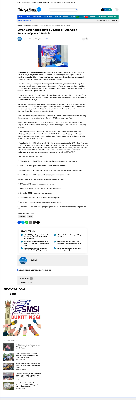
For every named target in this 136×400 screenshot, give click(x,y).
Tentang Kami (26, 2)
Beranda (19, 25)
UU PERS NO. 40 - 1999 (69, 2)
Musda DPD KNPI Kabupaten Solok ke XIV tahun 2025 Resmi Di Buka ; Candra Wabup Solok (36, 243)
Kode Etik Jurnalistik (57, 2)
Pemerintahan (36, 17)
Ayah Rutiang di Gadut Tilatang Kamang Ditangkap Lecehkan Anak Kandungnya (28, 346)
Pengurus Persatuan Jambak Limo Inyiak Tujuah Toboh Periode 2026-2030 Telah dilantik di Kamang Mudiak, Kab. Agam (28, 375)
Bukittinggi (21, 216)
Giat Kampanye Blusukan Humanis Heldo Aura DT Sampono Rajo (69, 249)
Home (18, 2)
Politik (28, 17)
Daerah (65, 17)
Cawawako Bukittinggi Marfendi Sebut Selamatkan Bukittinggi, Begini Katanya (36, 249)
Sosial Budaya (47, 17)
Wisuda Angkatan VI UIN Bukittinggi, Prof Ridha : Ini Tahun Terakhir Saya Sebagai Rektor (28, 365)
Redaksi (34, 2)
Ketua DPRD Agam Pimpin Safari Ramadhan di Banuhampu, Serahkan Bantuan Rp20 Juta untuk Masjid (37, 236)
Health (75, 17)
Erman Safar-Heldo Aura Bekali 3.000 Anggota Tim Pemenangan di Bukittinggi (69, 242)
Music (84, 17)
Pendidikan (57, 17)
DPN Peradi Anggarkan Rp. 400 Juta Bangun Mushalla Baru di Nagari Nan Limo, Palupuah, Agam (27, 355)
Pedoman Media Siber (43, 2)
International (102, 17)
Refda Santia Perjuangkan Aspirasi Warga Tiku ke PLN (69, 235)
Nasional (93, 17)
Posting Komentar (25, 282)
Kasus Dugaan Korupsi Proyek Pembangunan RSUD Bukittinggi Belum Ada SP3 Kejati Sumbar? (27, 384)
